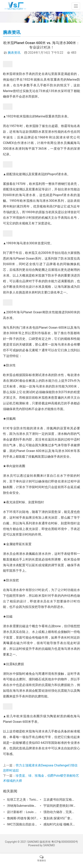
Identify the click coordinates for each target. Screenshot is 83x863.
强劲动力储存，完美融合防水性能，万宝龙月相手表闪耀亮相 (59, 812)
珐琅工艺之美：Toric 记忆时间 (23, 799)
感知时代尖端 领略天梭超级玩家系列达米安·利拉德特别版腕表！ (59, 824)
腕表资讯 (14, 52)
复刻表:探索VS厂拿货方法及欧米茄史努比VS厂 (59, 818)
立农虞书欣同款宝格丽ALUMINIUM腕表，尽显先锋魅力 (59, 799)
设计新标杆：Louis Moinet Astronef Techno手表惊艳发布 (23, 812)
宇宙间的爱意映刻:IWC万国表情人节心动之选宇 (59, 806)
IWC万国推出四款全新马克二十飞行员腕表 (23, 824)
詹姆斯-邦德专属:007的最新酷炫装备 (23, 818)
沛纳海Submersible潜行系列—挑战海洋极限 (23, 806)
